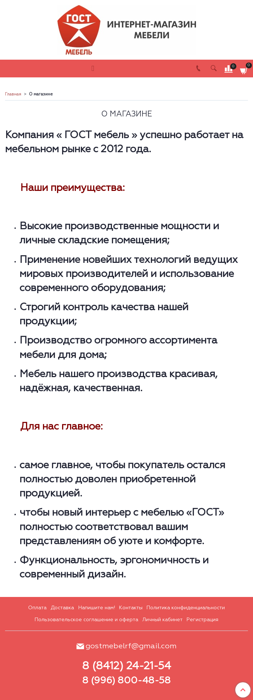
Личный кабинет (162, 619)
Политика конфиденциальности (186, 607)
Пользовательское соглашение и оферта (86, 619)
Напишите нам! (96, 607)
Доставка (62, 607)
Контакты (131, 607)
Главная (13, 94)
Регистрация (202, 619)
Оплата (37, 607)
